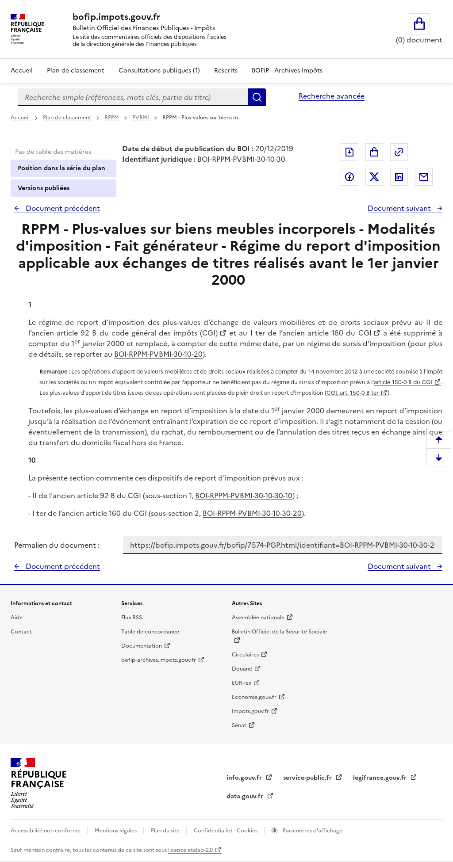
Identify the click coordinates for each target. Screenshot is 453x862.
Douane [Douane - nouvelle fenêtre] (242, 669)
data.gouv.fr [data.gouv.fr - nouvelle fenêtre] (245, 796)
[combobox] (133, 97)
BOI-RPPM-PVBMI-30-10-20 (158, 354)
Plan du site (166, 831)
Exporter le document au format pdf (349, 152)
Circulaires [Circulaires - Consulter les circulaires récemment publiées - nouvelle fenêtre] (245, 655)
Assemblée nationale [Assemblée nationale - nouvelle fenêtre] (258, 618)
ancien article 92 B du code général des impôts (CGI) (124, 333)
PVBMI (141, 118)
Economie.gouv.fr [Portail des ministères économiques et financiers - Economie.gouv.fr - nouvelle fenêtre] (254, 697)
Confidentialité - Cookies (226, 831)
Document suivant (400, 208)
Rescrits (226, 70)
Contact (21, 632)
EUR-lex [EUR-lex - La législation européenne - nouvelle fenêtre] (241, 683)
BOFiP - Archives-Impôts (287, 70)
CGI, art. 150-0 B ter (352, 393)
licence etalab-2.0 (190, 850)
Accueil (22, 70)
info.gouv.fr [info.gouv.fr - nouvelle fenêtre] (245, 777)
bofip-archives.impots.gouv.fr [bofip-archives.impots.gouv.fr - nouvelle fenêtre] (158, 660)
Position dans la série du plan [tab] (61, 168)
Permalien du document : (57, 545)
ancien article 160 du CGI (327, 333)
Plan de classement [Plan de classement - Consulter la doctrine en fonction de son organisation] (75, 70)
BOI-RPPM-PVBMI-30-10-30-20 (252, 513)
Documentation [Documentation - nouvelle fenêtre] (141, 646)
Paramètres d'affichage (311, 831)
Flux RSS (131, 618)
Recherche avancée (332, 96)
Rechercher (257, 97)
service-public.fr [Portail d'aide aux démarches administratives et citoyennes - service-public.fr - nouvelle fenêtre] (308, 777)
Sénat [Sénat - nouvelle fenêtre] (239, 725)
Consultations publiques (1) (159, 70)
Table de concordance (150, 632)
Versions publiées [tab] (43, 188)
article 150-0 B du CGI (403, 382)
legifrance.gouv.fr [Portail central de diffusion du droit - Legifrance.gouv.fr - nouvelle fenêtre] (380, 777)
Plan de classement (67, 118)
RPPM (112, 118)
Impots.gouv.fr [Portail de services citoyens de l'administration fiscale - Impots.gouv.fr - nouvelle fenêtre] (250, 711)
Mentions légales (116, 831)
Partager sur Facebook (349, 177)
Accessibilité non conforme (46, 831)
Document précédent (62, 208)
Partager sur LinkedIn (399, 177)
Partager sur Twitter (374, 177)
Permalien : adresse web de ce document (399, 152)
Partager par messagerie (424, 177)
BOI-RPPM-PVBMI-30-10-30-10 (243, 495)
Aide (17, 618)
